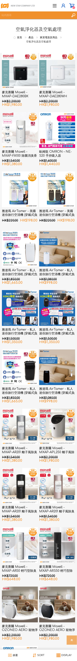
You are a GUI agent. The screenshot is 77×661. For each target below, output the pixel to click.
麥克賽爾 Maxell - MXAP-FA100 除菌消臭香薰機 (19, 155)
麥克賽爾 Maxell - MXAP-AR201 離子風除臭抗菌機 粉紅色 (56, 511)
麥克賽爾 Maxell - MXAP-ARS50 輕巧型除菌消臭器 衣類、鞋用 (56, 570)
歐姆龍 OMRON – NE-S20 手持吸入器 (55, 153)
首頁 (19, 37)
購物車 (71, 6)
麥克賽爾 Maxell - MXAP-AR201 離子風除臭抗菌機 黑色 (19, 511)
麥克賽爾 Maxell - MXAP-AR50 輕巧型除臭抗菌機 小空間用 (19, 570)
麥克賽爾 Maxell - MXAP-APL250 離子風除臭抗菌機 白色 (56, 452)
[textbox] (34, 15)
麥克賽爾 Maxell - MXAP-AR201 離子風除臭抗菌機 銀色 (19, 452)
